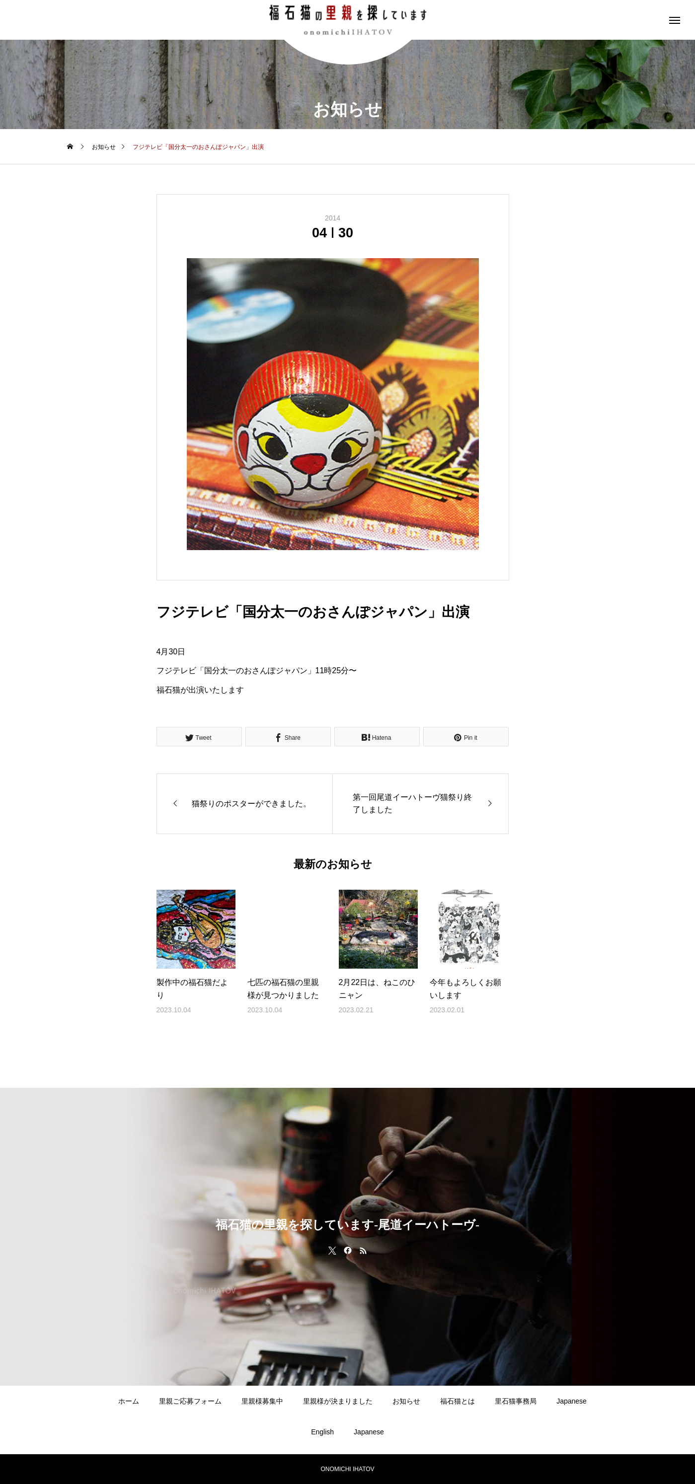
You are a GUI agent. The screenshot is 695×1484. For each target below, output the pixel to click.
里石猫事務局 (516, 1401)
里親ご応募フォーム (190, 1401)
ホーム (128, 1401)
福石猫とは (457, 1401)
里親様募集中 (262, 1401)
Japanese (571, 1401)
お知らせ (406, 1401)
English (322, 1432)
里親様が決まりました (338, 1401)
